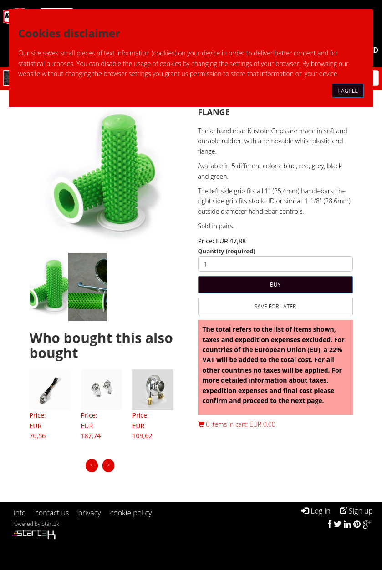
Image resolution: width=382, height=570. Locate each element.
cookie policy (131, 512)
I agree (348, 91)
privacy (89, 512)
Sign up (356, 510)
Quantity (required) (226, 251)
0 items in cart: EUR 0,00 (236, 424)
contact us (52, 512)
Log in (315, 510)
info (20, 512)
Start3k (50, 524)
